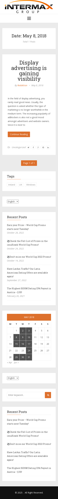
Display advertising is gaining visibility (29, 70)
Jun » (16, 362)
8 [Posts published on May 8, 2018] (16, 337)
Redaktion (22, 85)
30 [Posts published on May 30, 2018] (22, 357)
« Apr (9, 362)
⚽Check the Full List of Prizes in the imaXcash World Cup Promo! (27, 243)
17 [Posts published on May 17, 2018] (29, 343)
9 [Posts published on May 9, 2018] (22, 337)
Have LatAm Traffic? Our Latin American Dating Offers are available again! (27, 272)
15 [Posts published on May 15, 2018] (16, 343)
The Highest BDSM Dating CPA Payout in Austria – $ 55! (29, 290)
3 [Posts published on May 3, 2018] (29, 330)
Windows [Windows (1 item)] (30, 184)
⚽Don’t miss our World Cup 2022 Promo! (29, 256)
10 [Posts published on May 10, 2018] (29, 337)
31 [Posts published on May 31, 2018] (29, 357)
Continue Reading (19, 134)
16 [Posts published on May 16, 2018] (22, 343)
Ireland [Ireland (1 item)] (11, 184)
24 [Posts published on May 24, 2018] (29, 350)
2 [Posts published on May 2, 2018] (22, 330)
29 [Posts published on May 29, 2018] (16, 357)
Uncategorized (19, 147)
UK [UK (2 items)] (20, 184)
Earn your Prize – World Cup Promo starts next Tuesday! (26, 227)
